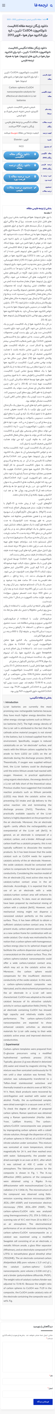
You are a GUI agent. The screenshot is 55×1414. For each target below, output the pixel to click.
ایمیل (50, 1388)
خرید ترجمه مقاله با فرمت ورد (22, 178)
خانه (45, 19)
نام (51, 1376)
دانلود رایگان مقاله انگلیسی (22, 155)
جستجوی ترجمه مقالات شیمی (22, 189)
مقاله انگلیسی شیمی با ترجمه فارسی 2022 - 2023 (24, 19)
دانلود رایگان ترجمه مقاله (23, 166)
